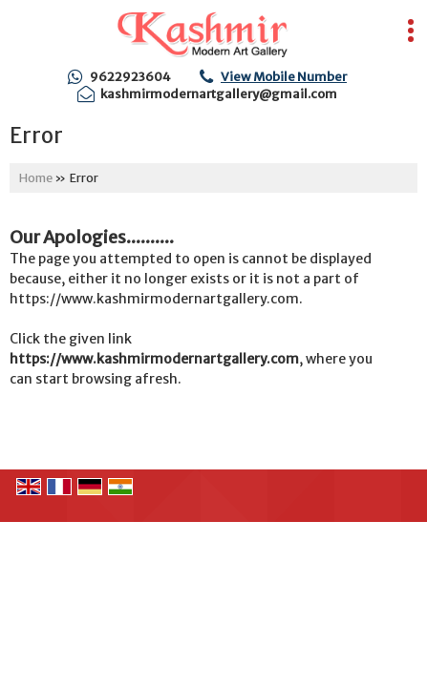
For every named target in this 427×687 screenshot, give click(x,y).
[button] (284, 77)
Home (36, 178)
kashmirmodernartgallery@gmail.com (218, 94)
